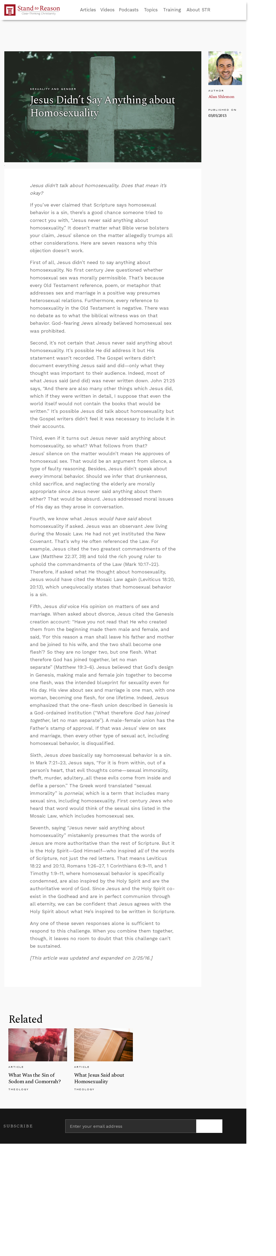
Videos (107, 9)
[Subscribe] (209, 1126)
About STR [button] (199, 9)
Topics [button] (151, 9)
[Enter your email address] (130, 1126)
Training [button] (172, 9)
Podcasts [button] (129, 9)
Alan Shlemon (221, 96)
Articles (88, 9)
